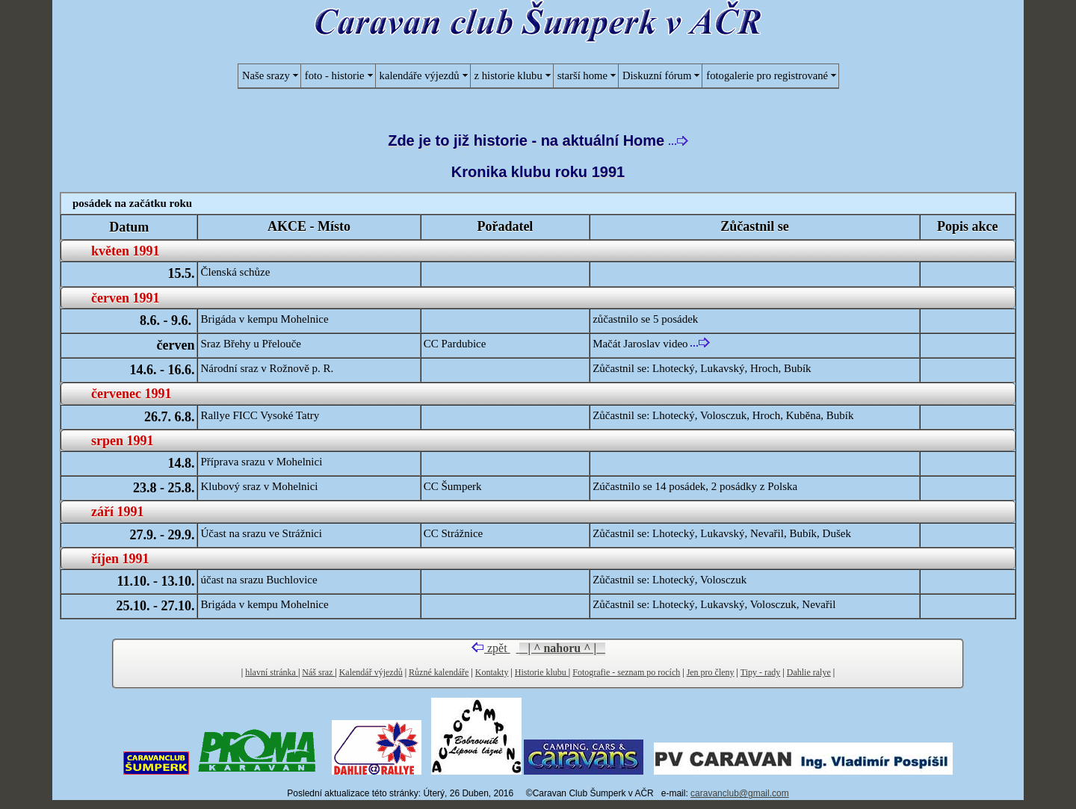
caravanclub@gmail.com (739, 793)
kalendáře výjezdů (420, 75)
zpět (490, 648)
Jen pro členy (711, 672)
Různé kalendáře (439, 672)
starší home (582, 75)
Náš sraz (318, 672)
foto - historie (335, 75)
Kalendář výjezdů (371, 672)
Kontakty (492, 672)
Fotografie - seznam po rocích (626, 672)
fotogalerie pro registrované (767, 75)
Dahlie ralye (809, 672)
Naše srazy (266, 75)
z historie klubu (508, 75)
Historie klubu (542, 672)
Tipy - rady (760, 672)
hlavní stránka (271, 672)
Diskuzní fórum (656, 75)
